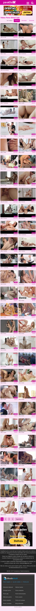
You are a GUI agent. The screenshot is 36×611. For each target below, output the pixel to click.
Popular (17, 20)
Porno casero (18, 597)
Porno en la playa (20, 600)
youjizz (15, 399)
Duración (31, 20)
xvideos (15, 119)
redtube (33, 169)
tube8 (34, 119)
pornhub (15, 37)
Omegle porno (7, 590)
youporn (33, 103)
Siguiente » (19, 519)
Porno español (7, 600)
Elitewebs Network (8, 587)
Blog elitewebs (19, 603)
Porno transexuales (20, 593)
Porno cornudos (7, 603)
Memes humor (19, 587)
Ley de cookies (17, 582)
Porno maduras (19, 590)
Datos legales (7, 582)
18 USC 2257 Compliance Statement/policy (18, 571)
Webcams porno (7, 597)
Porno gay (5, 593)
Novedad (24, 20)
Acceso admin (18, 607)
